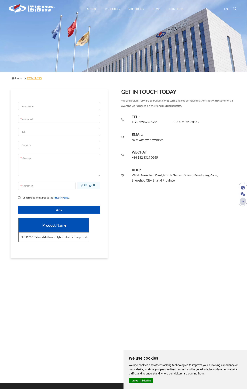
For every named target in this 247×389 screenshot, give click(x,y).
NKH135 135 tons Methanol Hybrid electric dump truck (54, 237)
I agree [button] (134, 380)
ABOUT (91, 9)
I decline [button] (146, 380)
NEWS (156, 9)
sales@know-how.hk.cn (147, 140)
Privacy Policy (61, 197)
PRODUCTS (112, 9)
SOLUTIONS (136, 9)
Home (17, 78)
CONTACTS (176, 9)
